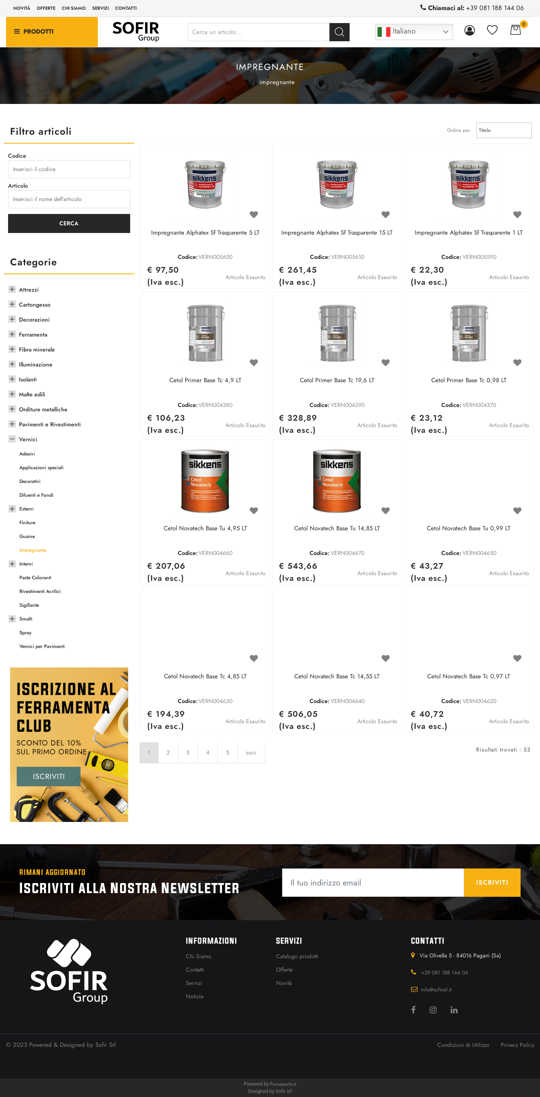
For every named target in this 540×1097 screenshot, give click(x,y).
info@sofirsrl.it (436, 989)
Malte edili (32, 394)
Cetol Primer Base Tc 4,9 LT (205, 381)
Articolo (18, 186)
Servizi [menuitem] (100, 8)
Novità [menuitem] (21, 8)
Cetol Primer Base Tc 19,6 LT (337, 381)
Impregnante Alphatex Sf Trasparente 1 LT (469, 233)
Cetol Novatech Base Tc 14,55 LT (337, 677)
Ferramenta (33, 334)
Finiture (27, 522)
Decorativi (29, 481)
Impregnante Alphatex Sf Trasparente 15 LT (336, 233)
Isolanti (28, 379)
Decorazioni (34, 320)
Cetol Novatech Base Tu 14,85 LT (337, 529)
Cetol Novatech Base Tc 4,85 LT (205, 677)
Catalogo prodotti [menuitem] (297, 956)
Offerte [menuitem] (46, 8)
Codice (17, 156)
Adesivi (27, 453)
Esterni (26, 508)
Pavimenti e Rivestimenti (50, 424)
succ (251, 752)
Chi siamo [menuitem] (74, 8)
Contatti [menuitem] (126, 8)
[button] (339, 32)
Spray (25, 632)
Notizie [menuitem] (194, 996)
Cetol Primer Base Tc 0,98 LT (468, 381)
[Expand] (12, 288)
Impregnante (277, 82)
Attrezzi (29, 290)
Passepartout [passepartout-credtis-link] (283, 1084)
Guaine (27, 536)
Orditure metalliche (43, 409)
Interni (26, 564)
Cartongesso (35, 305)
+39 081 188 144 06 (495, 8)
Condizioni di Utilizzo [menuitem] (463, 1045)
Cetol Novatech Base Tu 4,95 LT (205, 529)
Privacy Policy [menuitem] (517, 1045)
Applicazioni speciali (41, 467)
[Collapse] (12, 438)
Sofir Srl (105, 1044)
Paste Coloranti (35, 577)
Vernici (244, 81)
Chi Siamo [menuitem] (198, 956)
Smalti (25, 619)
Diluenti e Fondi (36, 495)
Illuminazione (36, 364)
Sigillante (29, 605)
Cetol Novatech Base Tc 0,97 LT (468, 677)
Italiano (397, 31)
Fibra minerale (37, 349)
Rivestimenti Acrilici (40, 591)
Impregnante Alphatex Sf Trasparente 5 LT (205, 233)
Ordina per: (459, 130)
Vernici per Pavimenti (42, 646)
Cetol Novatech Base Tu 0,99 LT (468, 529)
